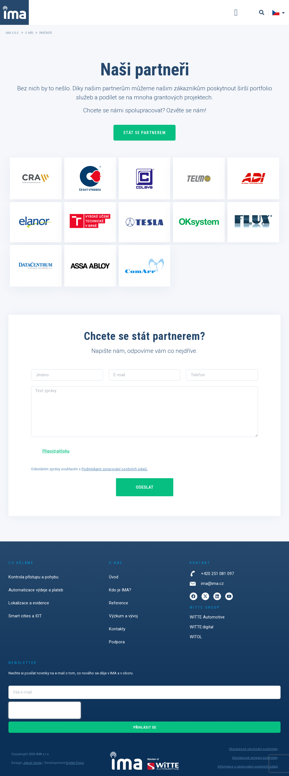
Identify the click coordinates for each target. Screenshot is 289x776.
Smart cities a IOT (25, 615)
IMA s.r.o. (12, 33)
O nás (29, 33)
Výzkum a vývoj (123, 615)
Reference (118, 603)
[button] (236, 12)
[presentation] (44, 710)
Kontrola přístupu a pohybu (33, 577)
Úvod (113, 577)
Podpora (117, 641)
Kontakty (117, 628)
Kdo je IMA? (120, 590)
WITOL (196, 636)
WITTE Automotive (207, 617)
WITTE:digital (201, 626)
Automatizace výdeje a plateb (35, 590)
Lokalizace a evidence (28, 603)
